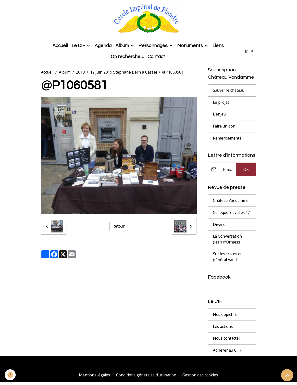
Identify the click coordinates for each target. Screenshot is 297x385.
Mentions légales (93, 378)
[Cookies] (10, 374)
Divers (219, 226)
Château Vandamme (231, 202)
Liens (218, 46)
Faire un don (224, 127)
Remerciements (227, 139)
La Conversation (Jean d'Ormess (228, 241)
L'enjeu (219, 115)
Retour (118, 227)
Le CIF (79, 46)
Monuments (190, 46)
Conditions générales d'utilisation (146, 378)
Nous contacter (227, 341)
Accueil (60, 46)
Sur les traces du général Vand (228, 259)
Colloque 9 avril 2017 (232, 214)
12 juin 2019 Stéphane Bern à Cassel (123, 73)
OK (246, 171)
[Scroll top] (287, 375)
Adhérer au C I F (227, 353)
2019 (80, 73)
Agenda (103, 46)
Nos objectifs (225, 317)
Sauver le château (229, 91)
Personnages (153, 46)
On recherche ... (127, 57)
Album (122, 46)
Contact (156, 57)
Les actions (223, 329)
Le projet (221, 103)
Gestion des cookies (201, 378)
